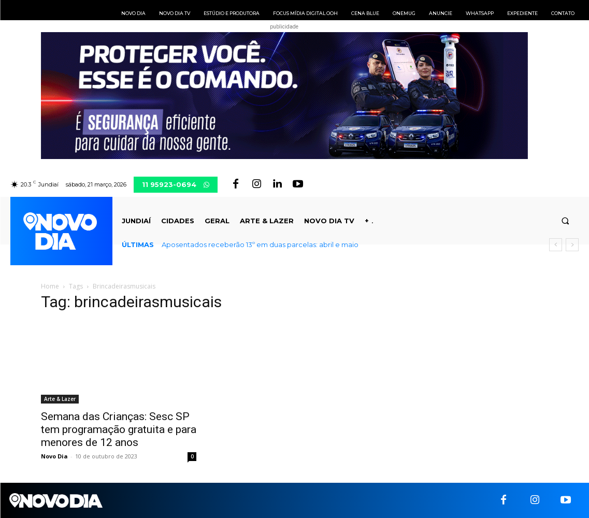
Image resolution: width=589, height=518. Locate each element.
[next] (572, 244)
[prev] (555, 244)
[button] (565, 221)
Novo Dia (54, 456)
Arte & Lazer (60, 398)
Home (50, 286)
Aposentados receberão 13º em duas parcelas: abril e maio (260, 244)
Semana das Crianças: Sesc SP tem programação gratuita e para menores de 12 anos (118, 429)
